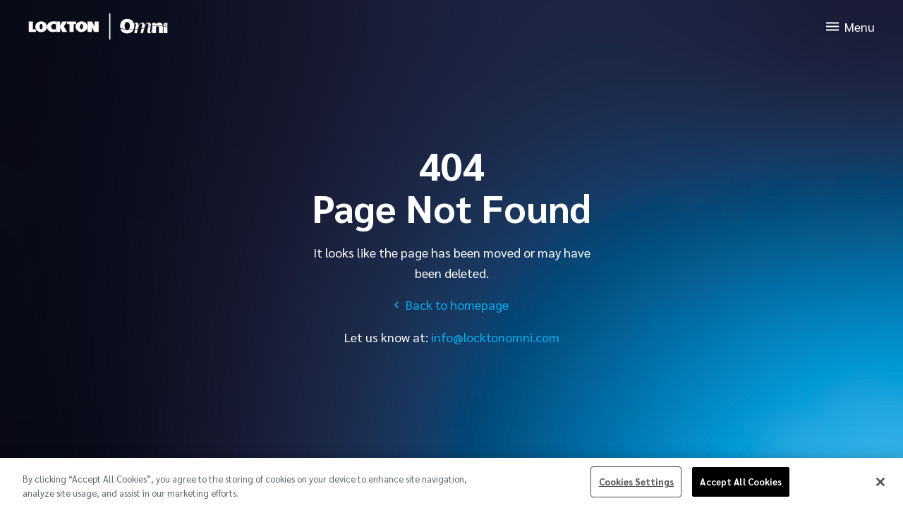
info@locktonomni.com (495, 337)
